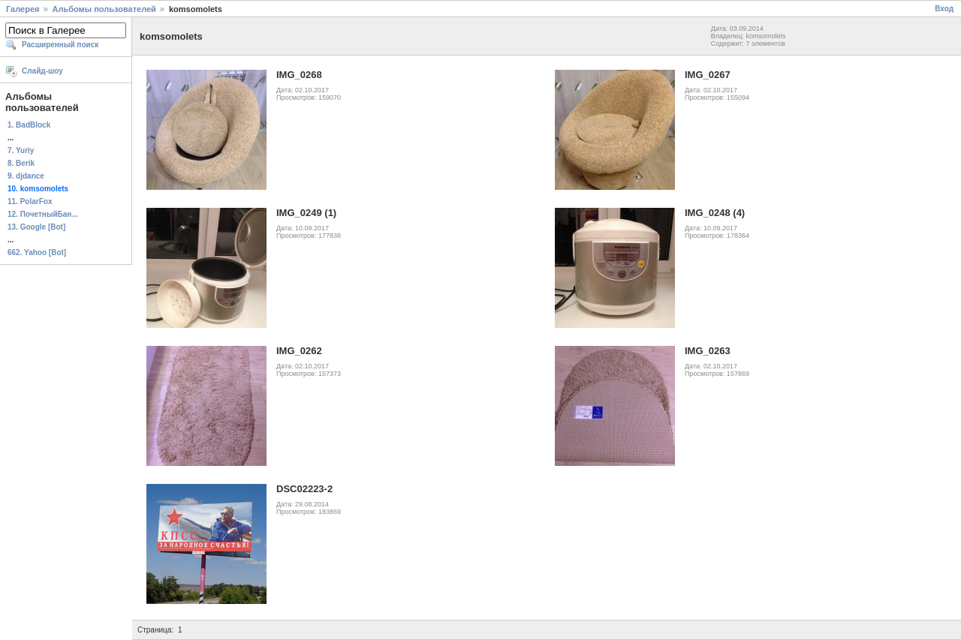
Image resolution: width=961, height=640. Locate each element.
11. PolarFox (30, 201)
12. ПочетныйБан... (43, 214)
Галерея (22, 9)
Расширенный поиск (60, 45)
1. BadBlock (29, 125)
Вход (944, 9)
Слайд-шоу (42, 71)
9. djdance (26, 176)
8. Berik (21, 163)
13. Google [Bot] (36, 227)
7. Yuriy (21, 150)
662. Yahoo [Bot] (37, 252)
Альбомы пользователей (104, 9)
